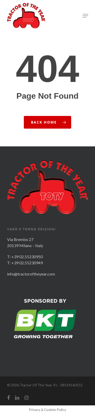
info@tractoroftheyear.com (31, 273)
